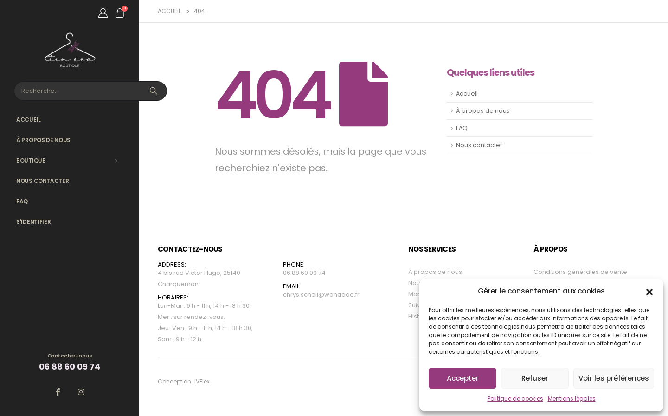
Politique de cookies (515, 399)
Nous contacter (42, 181)
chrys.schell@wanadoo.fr (321, 294)
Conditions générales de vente (580, 271)
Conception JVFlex (184, 381)
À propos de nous (43, 140)
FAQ (22, 201)
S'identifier (33, 222)
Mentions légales (572, 399)
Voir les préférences (613, 378)
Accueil (28, 120)
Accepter (463, 378)
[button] (649, 291)
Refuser (534, 378)
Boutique (30, 160)
